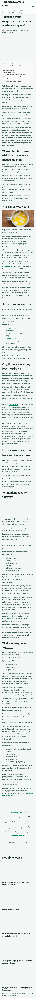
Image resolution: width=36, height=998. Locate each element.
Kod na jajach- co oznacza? (11, 909)
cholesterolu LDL (8, 266)
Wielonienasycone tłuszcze (13, 81)
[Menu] (33, 7)
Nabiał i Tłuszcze (7, 32)
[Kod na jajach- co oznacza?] (18, 897)
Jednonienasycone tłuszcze (13, 79)
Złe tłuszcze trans (8, 70)
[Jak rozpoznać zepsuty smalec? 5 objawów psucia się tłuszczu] (18, 949)
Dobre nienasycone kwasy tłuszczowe (15, 77)
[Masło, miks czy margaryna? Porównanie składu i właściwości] (18, 922)
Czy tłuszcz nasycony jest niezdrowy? (16, 74)
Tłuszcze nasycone (9, 72)
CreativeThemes (11, 995)
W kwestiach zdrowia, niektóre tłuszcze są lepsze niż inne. (18, 67)
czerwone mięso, (12, 328)
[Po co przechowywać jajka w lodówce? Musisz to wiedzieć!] (18, 870)
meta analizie (13, 405)
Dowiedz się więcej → (18, 835)
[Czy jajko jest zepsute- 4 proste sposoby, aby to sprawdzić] (18, 976)
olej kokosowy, (11, 338)
